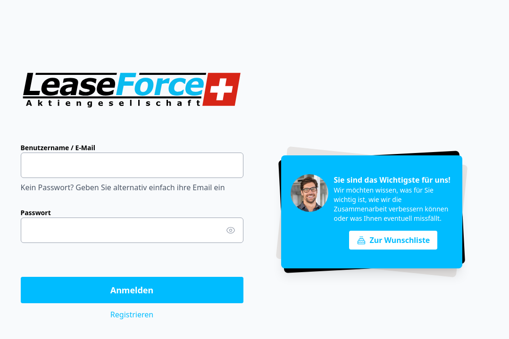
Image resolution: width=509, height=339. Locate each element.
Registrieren (131, 314)
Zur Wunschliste (393, 240)
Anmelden (132, 290)
